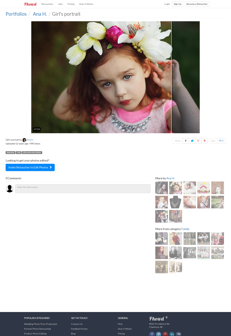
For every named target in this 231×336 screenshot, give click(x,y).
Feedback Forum (79, 328)
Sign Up (177, 4)
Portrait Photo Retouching (37, 328)
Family (185, 229)
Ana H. (170, 178)
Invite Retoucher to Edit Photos (30, 167)
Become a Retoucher (197, 4)
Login (167, 4)
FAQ (120, 324)
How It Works (86, 4)
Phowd (30, 4)
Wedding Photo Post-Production (40, 324)
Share (178, 140)
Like (213, 140)
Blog (73, 333)
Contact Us (77, 324)
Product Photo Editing (35, 333)
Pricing (71, 4)
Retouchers (47, 4)
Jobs (60, 4)
